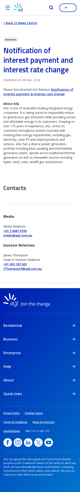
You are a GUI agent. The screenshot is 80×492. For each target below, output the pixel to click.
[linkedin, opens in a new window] (28, 442)
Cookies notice (34, 413)
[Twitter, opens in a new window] (38, 442)
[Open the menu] (7, 7)
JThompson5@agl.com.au (22, 269)
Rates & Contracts (44, 422)
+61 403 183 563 (15, 264)
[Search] (51, 7)
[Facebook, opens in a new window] (7, 442)
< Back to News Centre (20, 23)
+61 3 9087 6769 (15, 231)
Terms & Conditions (15, 422)
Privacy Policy (11, 413)
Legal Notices (11, 431)
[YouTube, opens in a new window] (48, 442)
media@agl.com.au (17, 235)
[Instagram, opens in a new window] (18, 442)
